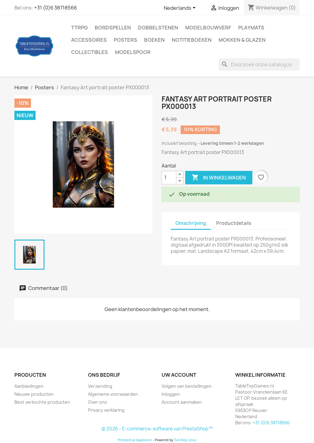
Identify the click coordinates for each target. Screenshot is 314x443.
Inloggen (171, 394)
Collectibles (89, 52)
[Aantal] (169, 177)
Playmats (251, 27)
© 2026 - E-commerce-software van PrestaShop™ (157, 429)
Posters (125, 40)
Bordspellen (113, 27)
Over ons (97, 402)
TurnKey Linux (185, 439)
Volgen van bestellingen (187, 386)
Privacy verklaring (106, 410)
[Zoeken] (259, 64)
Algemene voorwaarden (113, 394)
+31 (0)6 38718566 (55, 7)
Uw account (179, 375)
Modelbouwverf (208, 27)
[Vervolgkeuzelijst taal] (181, 8)
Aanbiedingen (29, 386)
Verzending (100, 386)
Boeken (154, 40)
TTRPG (79, 27)
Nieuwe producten (34, 394)
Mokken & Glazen (242, 40)
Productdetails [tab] (233, 223)
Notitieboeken (192, 40)
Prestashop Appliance (134, 439)
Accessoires (89, 40)
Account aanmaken (182, 402)
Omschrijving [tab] (190, 223)
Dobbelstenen (158, 27)
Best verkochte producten (42, 402)
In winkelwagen (219, 178)
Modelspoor (133, 52)
